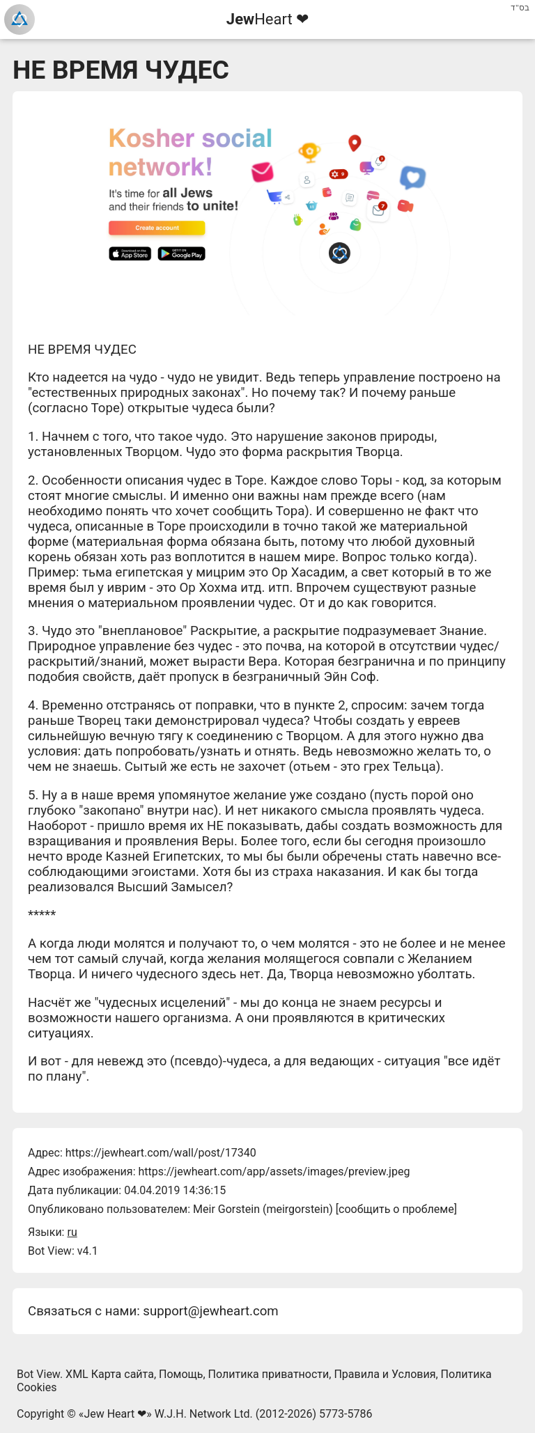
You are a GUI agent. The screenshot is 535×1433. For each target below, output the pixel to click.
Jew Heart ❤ (115, 1413)
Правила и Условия (384, 1374)
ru (72, 1232)
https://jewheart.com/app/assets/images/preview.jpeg (274, 1171)
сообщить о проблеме (396, 1209)
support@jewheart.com (210, 1311)
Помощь (181, 1374)
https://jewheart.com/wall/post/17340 (160, 1152)
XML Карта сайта (109, 1374)
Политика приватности (268, 1374)
